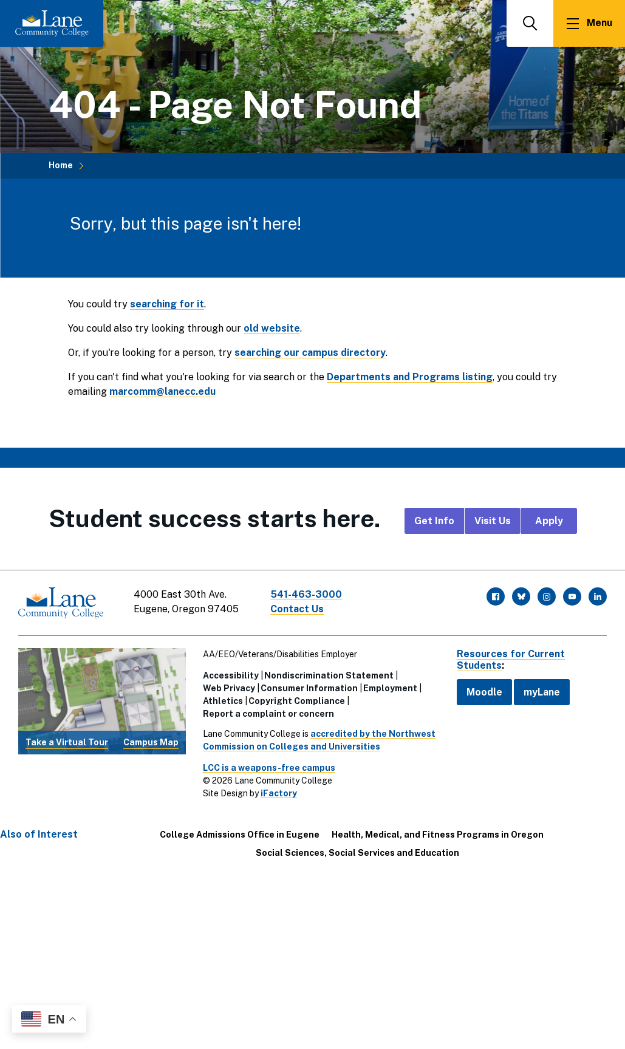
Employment (390, 688)
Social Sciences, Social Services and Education (357, 853)
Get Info (434, 521)
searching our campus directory (310, 352)
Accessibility (231, 675)
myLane (542, 692)
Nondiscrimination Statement (329, 675)
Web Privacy (229, 688)
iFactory (279, 793)
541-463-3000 (306, 594)
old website (272, 328)
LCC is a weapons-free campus (269, 768)
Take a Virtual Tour (67, 742)
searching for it (167, 304)
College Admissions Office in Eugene (239, 834)
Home (61, 165)
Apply (549, 521)
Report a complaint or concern (268, 714)
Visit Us (492, 521)
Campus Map (151, 742)
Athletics (223, 701)
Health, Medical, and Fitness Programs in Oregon (438, 834)
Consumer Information (309, 688)
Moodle (484, 692)
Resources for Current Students (511, 659)
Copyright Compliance (296, 701)
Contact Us (297, 609)
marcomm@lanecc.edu (162, 391)
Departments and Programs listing (410, 377)
